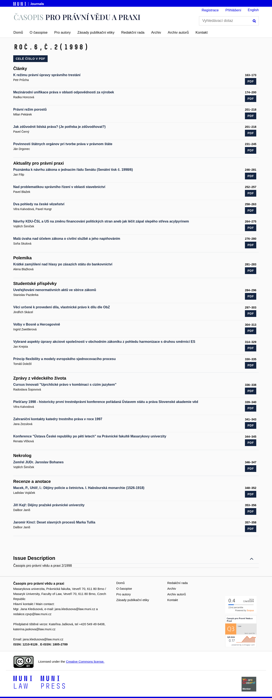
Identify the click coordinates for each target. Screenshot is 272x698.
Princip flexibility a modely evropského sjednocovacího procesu (64, 359)
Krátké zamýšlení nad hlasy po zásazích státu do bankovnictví (62, 264)
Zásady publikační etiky (96, 32)
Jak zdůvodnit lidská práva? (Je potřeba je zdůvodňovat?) (59, 126)
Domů (18, 32)
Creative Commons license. (85, 661)
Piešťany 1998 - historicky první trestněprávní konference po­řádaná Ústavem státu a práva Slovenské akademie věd (105, 402)
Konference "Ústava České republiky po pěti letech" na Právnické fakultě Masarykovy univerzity (89, 436)
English (253, 10)
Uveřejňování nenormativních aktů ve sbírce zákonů (54, 290)
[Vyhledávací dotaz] (229, 20)
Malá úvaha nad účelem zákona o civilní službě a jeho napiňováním (66, 238)
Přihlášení (233, 10)
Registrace (210, 10)
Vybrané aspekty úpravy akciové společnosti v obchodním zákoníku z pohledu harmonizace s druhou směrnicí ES (104, 341)
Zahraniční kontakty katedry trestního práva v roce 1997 (57, 419)
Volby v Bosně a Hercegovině (36, 324)
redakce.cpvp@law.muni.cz (32, 614)
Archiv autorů (178, 32)
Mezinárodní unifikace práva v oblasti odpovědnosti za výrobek (63, 92)
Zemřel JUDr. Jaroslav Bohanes (38, 462)
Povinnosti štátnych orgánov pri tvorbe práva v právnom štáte (62, 144)
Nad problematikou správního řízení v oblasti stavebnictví (59, 187)
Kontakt (202, 32)
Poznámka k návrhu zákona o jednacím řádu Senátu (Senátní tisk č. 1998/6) (73, 169)
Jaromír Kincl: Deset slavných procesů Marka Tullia (54, 522)
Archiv (156, 32)
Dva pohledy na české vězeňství (38, 204)
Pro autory (62, 32)
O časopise (38, 32)
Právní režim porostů (30, 109)
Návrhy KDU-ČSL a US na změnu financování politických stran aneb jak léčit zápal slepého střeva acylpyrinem (101, 221)
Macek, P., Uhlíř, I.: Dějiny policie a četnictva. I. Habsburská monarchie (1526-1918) (78, 488)
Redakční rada (133, 32)
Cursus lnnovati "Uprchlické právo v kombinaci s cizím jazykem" (64, 384)
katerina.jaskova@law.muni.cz (34, 629)
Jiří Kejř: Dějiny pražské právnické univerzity (49, 505)
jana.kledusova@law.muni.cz (75, 609)
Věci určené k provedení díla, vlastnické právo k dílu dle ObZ (61, 307)
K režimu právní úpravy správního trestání (46, 75)
